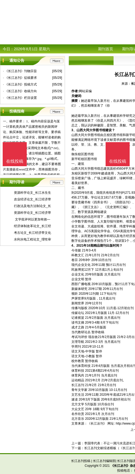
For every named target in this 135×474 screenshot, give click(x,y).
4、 (73, 245)
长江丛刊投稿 (80, 461)
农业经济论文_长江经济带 (32, 199)
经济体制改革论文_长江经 (32, 226)
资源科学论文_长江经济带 (32, 213)
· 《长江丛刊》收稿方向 (20, 91)
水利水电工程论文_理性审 (32, 239)
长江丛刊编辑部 (104, 461)
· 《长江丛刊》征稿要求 (20, 78)
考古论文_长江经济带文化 (32, 233)
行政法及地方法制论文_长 (32, 206)
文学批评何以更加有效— (32, 219)
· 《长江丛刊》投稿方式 (20, 84)
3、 (73, 130)
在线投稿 (117, 161)
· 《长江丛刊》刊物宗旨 (20, 71)
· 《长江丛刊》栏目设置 (20, 98)
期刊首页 (105, 49)
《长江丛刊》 (97, 423)
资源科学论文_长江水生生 (32, 193)
